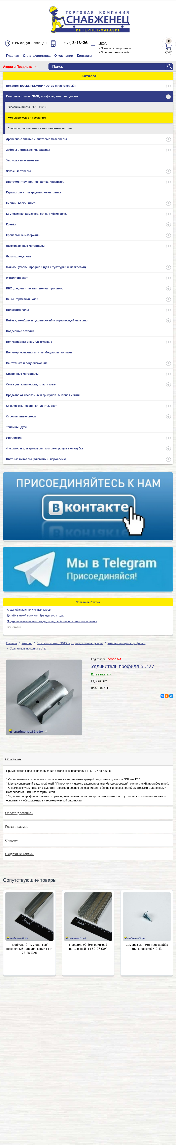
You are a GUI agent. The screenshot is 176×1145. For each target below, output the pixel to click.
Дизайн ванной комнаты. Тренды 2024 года (35, 615)
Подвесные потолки (20, 331)
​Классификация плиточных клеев (29, 609)
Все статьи (14, 627)
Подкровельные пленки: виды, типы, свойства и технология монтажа (52, 621)
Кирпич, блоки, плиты (21, 203)
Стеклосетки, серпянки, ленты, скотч (32, 405)
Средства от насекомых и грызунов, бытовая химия (43, 395)
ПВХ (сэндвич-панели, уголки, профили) (34, 288)
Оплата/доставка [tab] (18, 813)
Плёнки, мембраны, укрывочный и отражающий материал (47, 320)
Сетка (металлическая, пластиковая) (32, 384)
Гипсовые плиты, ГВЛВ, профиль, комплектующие (42, 96)
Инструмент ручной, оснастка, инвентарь (35, 181)
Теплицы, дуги (16, 427)
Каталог (27, 643)
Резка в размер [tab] (16, 826)
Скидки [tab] (10, 840)
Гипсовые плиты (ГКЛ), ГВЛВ (27, 106)
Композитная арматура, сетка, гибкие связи (37, 213)
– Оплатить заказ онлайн (114, 52)
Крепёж (11, 224)
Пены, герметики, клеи (22, 299)
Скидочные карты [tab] (18, 854)
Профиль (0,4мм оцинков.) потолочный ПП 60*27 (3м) (88, 946)
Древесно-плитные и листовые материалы (36, 139)
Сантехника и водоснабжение (26, 363)
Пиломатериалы (17, 309)
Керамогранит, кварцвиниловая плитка (33, 192)
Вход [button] (103, 43)
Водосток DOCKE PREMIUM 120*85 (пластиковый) (41, 85)
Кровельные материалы (23, 235)
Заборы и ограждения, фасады (28, 149)
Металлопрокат (17, 277)
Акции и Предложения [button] (21, 66)
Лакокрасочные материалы (25, 245)
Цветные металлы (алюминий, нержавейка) (37, 459)
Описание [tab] (12, 759)
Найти (169, 66)
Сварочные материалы (22, 373)
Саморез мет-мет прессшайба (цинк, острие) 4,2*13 (147, 946)
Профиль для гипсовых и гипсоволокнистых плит (41, 128)
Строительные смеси (21, 416)
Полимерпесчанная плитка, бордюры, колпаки (39, 352)
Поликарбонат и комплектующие (29, 341)
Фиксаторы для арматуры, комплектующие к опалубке (44, 448)
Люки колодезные (18, 256)
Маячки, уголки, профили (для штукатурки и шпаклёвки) (46, 267)
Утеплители (14, 437)
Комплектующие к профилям (27, 117)
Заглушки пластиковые (22, 160)
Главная (11, 643)
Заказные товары (18, 171)
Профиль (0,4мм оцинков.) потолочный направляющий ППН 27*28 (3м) (29, 948)
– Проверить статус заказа (115, 48)
